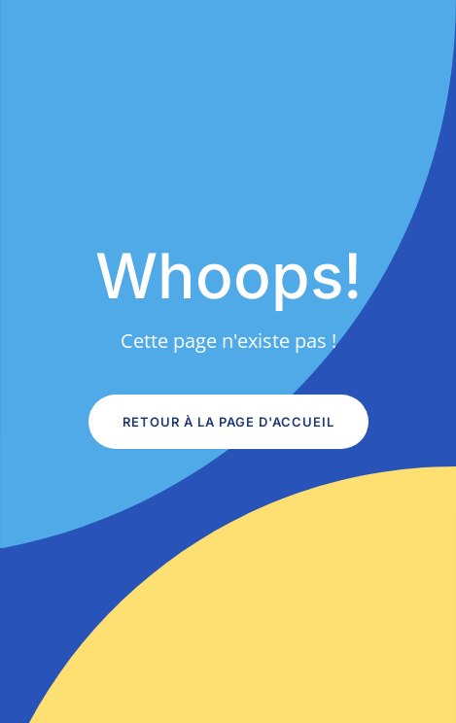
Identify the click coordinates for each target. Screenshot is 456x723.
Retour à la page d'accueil (228, 422)
